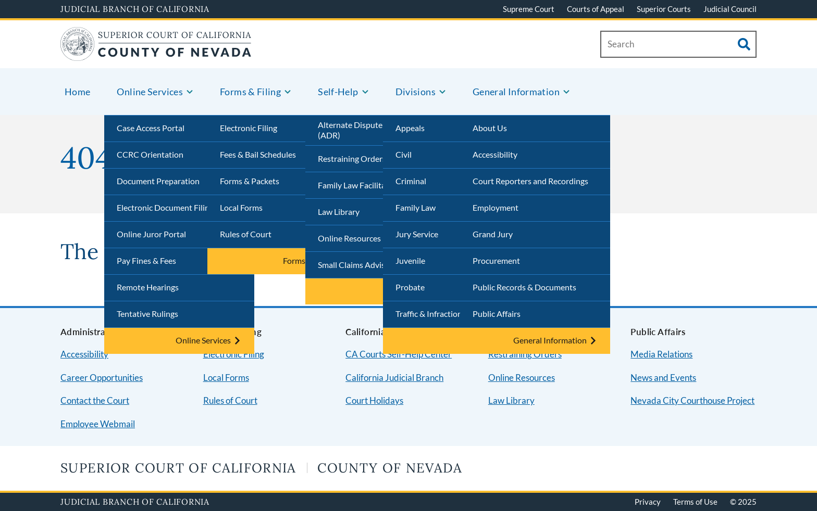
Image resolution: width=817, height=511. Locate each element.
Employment (495, 207)
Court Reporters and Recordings (530, 181)
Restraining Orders (352, 158)
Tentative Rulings (147, 313)
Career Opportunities (101, 377)
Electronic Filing (248, 128)
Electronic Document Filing (165, 207)
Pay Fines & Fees (146, 260)
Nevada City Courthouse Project (692, 400)
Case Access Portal (150, 128)
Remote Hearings (148, 287)
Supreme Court (528, 9)
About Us (490, 128)
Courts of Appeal (595, 9)
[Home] (156, 54)
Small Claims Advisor (355, 265)
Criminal (410, 181)
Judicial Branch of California (134, 9)
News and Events (663, 377)
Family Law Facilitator (357, 185)
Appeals (410, 128)
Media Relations (661, 354)
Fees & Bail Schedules (258, 154)
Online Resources (349, 238)
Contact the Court (94, 400)
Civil (403, 154)
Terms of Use (695, 501)
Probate (410, 287)
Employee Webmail (97, 423)
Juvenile (410, 260)
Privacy (648, 501)
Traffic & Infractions (430, 313)
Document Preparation (158, 181)
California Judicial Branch (394, 377)
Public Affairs (497, 313)
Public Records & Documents (524, 287)
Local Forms (241, 207)
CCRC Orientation (150, 154)
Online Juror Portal (151, 234)
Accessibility (495, 154)
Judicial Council (730, 9)
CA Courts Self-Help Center (398, 354)
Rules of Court (245, 234)
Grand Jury (493, 234)
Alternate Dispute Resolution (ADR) (370, 130)
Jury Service (416, 234)
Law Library (339, 211)
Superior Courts (664, 9)
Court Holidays (374, 400)
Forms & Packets (249, 181)
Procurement (496, 260)
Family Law (415, 207)
